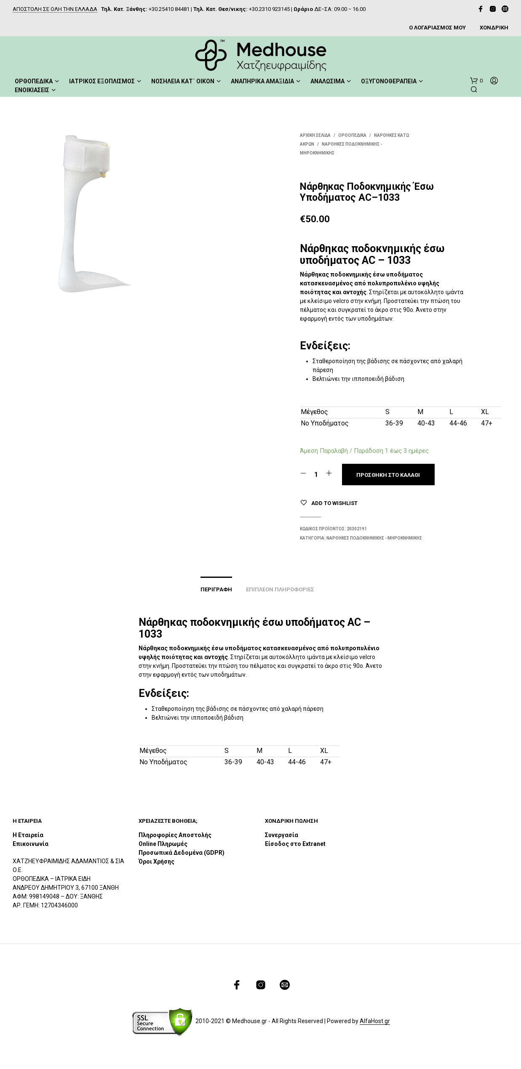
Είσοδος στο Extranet (296, 843)
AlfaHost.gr (375, 1021)
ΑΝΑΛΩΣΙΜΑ (327, 81)
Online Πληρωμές (163, 843)
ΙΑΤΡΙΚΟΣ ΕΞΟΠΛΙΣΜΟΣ (102, 81)
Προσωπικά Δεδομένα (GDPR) (181, 852)
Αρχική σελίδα (315, 135)
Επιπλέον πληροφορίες (280, 589)
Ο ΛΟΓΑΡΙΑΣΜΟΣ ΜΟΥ (437, 27)
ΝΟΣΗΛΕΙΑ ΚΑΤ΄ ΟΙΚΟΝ (182, 81)
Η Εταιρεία (28, 835)
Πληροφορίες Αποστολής (175, 835)
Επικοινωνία (30, 843)
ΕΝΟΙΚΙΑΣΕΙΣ (32, 90)
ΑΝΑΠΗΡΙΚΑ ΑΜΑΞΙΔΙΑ (262, 81)
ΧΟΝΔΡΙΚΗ (494, 27)
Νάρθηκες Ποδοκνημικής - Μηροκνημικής (374, 538)
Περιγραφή (216, 589)
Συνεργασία (281, 835)
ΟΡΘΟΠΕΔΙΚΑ (34, 81)
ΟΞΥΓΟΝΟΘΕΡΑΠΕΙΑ (389, 81)
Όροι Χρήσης (156, 861)
